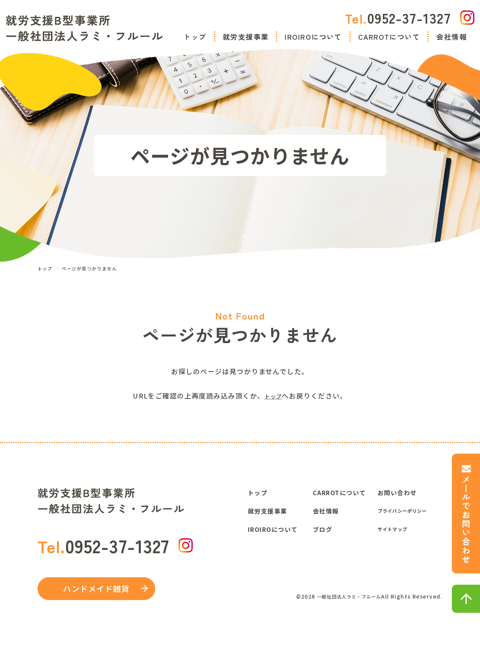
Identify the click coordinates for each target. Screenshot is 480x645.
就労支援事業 (246, 36)
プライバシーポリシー (410, 509)
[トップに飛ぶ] (84, 28)
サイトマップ (397, 527)
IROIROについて (313, 36)
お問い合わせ (397, 491)
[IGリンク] (467, 17)
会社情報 (451, 36)
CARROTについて (389, 36)
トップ (194, 36)
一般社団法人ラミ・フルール (343, 598)
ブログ (322, 527)
